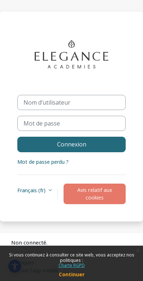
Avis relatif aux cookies (94, 193)
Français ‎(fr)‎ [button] (32, 190)
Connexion (71, 144)
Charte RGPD (71, 265)
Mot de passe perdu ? (43, 161)
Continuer (71, 274)
